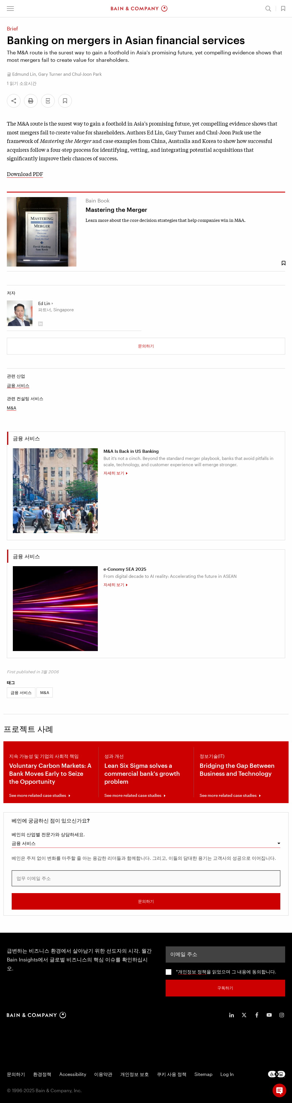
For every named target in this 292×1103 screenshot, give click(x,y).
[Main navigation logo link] (139, 8)
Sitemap (203, 1074)
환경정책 (42, 1074)
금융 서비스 (18, 385)
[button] (10, 9)
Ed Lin (44, 303)
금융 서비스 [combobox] (24, 843)
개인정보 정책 (192, 971)
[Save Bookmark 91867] (283, 263)
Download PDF (25, 173)
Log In (227, 1074)
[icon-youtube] (269, 1014)
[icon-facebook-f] (256, 1014)
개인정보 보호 (134, 1074)
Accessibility (72, 1074)
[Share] (14, 101)
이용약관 (103, 1074)
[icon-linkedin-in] (231, 1014)
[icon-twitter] (244, 1014)
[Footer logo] (276, 1074)
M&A (11, 407)
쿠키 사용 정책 (171, 1074)
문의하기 (146, 345)
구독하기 (225, 987)
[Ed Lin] (20, 313)
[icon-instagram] (281, 1014)
